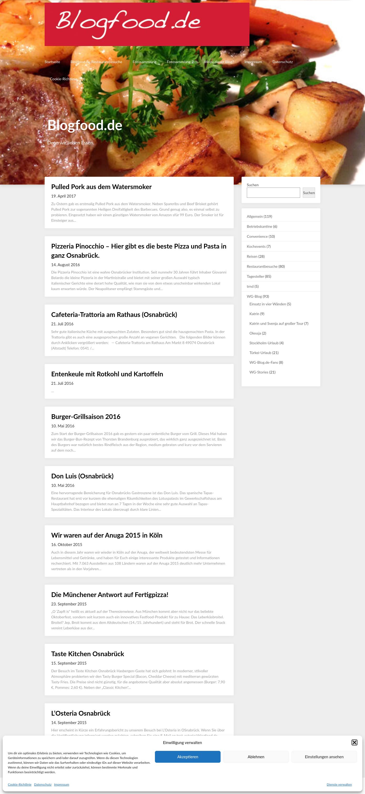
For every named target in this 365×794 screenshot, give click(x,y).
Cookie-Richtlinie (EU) (67, 79)
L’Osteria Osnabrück (80, 713)
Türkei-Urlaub (260, 352)
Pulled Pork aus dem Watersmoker (101, 186)
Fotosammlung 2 (180, 61)
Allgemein (255, 216)
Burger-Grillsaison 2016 (86, 416)
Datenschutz (42, 784)
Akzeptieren (187, 756)
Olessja (255, 333)
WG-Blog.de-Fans (263, 362)
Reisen (252, 256)
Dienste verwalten (339, 784)
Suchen (253, 185)
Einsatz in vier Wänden (267, 304)
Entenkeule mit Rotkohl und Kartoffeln (107, 374)
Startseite (52, 61)
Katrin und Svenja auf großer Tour (276, 323)
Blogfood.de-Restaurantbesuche (96, 61)
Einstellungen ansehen (324, 756)
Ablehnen (256, 756)
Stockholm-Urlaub (264, 343)
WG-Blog (254, 296)
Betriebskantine (259, 226)
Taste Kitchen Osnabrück (87, 654)
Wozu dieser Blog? (219, 61)
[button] (354, 742)
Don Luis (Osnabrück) (82, 476)
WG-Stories (258, 372)
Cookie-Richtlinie (20, 784)
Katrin (254, 313)
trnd (250, 286)
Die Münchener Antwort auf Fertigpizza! (109, 594)
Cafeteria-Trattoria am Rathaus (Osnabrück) (114, 314)
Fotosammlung (144, 61)
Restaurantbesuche (262, 266)
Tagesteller (255, 276)
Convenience (257, 236)
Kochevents (256, 246)
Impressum (61, 784)
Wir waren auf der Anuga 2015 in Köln (107, 535)
